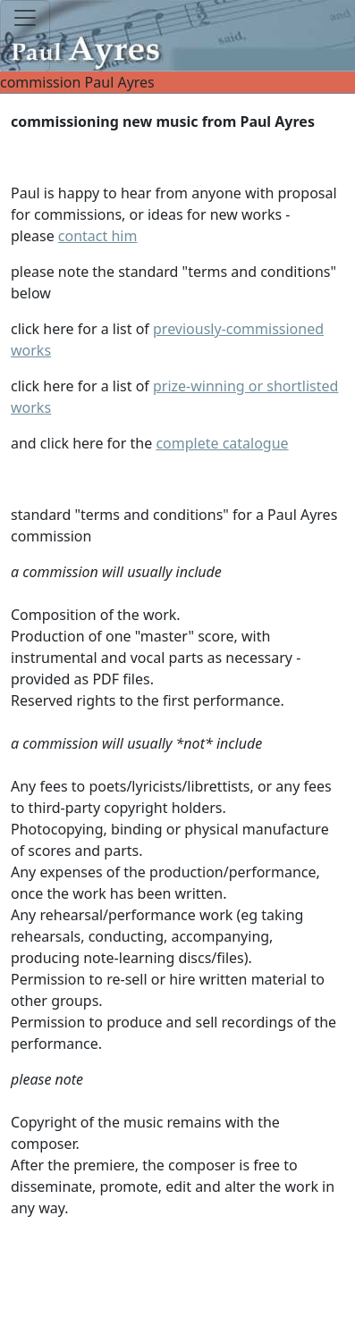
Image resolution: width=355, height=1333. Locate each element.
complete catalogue (222, 443)
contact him (98, 236)
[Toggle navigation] (25, 36)
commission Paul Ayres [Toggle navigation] (177, 82)
